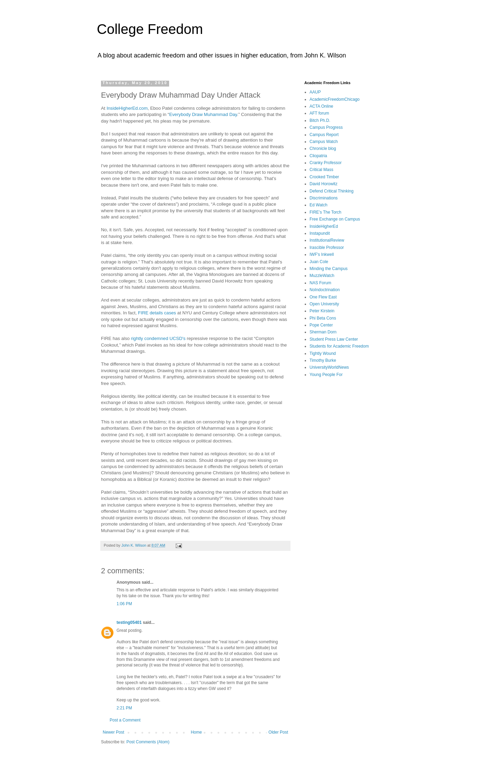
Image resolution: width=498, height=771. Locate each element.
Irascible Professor (327, 247)
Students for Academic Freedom (339, 346)
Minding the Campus (329, 268)
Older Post (278, 732)
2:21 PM (124, 708)
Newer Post (113, 732)
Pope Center (321, 325)
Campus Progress (326, 127)
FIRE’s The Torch (325, 212)
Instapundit (320, 233)
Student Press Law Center (334, 339)
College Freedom (150, 29)
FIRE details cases (157, 312)
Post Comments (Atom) (147, 741)
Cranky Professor (326, 162)
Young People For (326, 374)
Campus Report (324, 134)
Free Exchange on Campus (335, 219)
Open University (324, 304)
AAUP (315, 92)
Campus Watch (324, 141)
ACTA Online (321, 106)
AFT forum (319, 113)
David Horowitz (324, 183)
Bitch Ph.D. (320, 120)
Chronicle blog (323, 148)
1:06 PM (124, 603)
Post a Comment (125, 720)
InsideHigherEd (324, 226)
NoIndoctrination (325, 289)
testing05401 (129, 622)
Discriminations (324, 198)
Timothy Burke (323, 360)
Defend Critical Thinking (331, 191)
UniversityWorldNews (329, 367)
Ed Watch (319, 205)
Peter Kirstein (322, 310)
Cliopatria (318, 155)
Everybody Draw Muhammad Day (203, 114)
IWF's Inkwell (322, 254)
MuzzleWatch (322, 275)
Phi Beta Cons (323, 318)
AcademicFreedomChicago (335, 99)
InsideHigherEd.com (127, 108)
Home (196, 732)
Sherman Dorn (323, 332)
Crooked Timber (324, 176)
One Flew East (323, 297)
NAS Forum (320, 282)
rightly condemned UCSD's (158, 338)
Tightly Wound (323, 353)
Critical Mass (321, 169)
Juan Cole (319, 261)
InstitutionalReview (327, 240)
